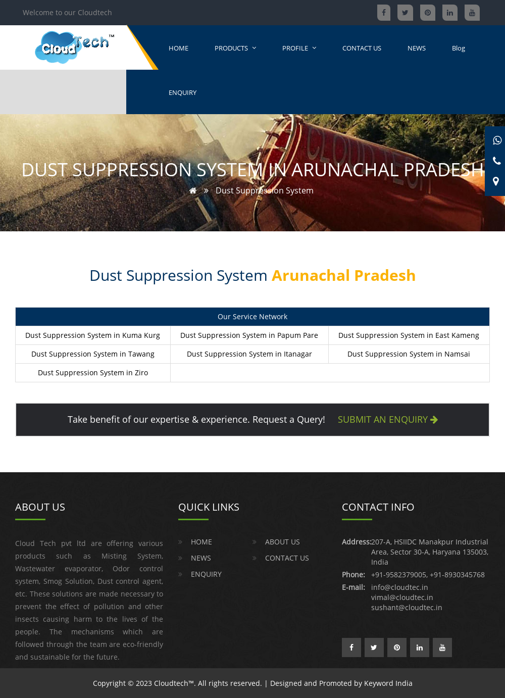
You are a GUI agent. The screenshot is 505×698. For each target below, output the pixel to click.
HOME (178, 47)
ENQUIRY (182, 91)
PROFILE (299, 47)
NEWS (417, 47)
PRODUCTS (235, 47)
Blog (458, 47)
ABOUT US (282, 541)
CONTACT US (361, 47)
